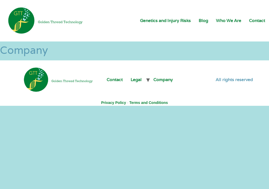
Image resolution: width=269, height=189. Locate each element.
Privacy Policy (113, 103)
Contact (257, 20)
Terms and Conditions (148, 103)
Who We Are (228, 20)
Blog (203, 20)
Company (163, 79)
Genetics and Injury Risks (165, 20)
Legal (136, 79)
